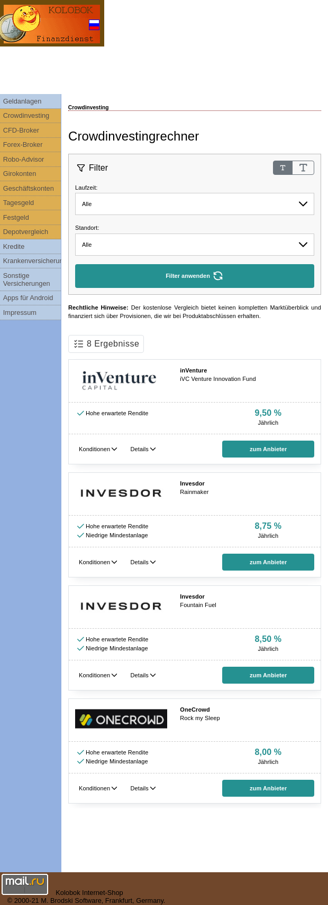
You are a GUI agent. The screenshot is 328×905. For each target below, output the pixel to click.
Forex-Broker (23, 144)
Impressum (20, 312)
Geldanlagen (22, 101)
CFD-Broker (21, 130)
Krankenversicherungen (32, 261)
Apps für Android (28, 298)
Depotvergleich (25, 232)
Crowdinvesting (26, 115)
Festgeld (16, 217)
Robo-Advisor (23, 159)
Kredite (14, 246)
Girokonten (20, 174)
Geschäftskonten (28, 188)
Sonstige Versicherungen (26, 279)
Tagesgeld (18, 203)
